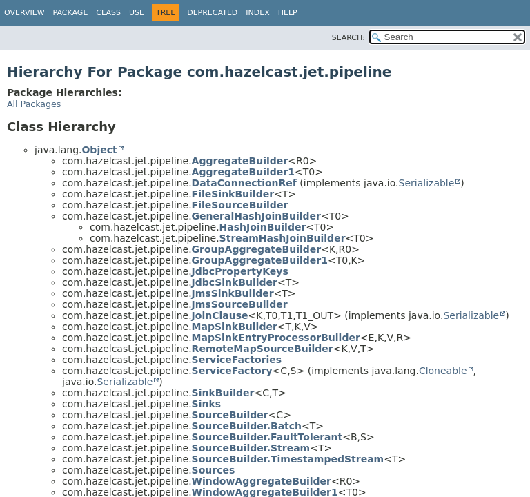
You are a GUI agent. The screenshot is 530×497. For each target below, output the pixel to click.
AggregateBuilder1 (243, 171)
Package (70, 12)
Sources (213, 470)
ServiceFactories (237, 359)
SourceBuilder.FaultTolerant (267, 436)
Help (287, 12)
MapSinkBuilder (234, 326)
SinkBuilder (223, 392)
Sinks (207, 403)
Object (99, 149)
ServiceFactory (232, 370)
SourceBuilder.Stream (251, 448)
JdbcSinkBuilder (234, 282)
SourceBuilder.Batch (247, 425)
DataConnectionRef (244, 182)
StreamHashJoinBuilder (282, 238)
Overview (24, 12)
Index (257, 12)
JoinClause (220, 315)
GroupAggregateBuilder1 (260, 260)
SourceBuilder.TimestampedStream (288, 459)
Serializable (427, 182)
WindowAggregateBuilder (261, 481)
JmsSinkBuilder (233, 293)
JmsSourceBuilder (240, 304)
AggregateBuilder (240, 160)
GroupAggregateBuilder (257, 249)
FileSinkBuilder (233, 193)
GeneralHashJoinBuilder (256, 216)
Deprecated (212, 12)
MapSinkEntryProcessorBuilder (276, 337)
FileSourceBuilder (240, 205)
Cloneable (443, 370)
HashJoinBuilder (262, 227)
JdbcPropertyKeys (240, 271)
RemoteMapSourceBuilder (262, 348)
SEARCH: (348, 37)
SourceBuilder (230, 414)
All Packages (34, 104)
